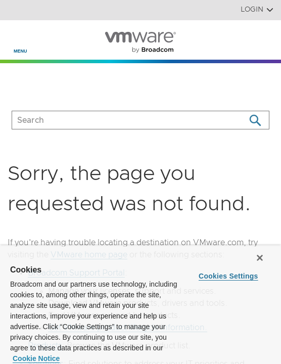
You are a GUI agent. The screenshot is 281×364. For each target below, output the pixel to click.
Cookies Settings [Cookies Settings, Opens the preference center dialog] (228, 276)
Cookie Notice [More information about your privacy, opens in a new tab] (36, 358)
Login (257, 10)
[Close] (260, 258)
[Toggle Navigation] (16, 35)
